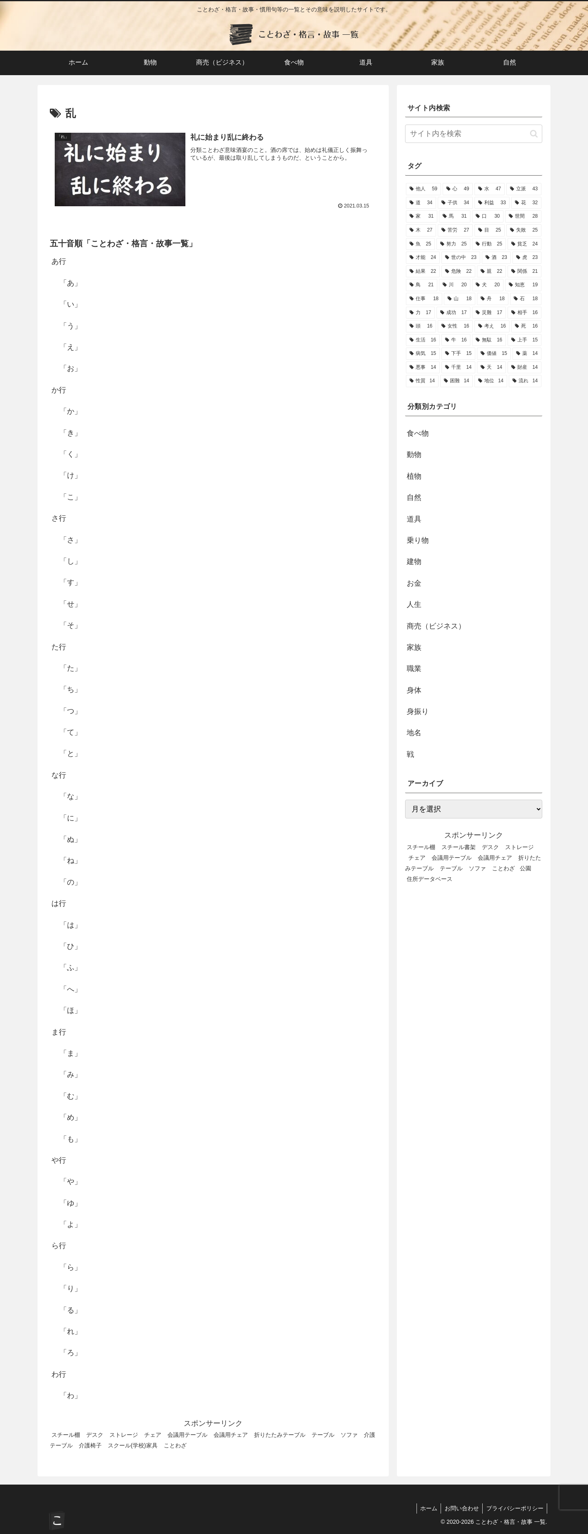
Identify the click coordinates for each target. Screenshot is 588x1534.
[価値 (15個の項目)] (494, 354)
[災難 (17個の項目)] (489, 313)
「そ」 (71, 625)
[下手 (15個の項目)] (458, 354)
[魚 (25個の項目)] (420, 244)
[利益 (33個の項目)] (492, 203)
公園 (525, 868)
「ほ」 (71, 1010)
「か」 (71, 411)
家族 (414, 647)
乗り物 (418, 540)
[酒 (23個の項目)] (496, 258)
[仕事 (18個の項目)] (424, 299)
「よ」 (71, 1224)
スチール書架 (458, 847)
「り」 (71, 1288)
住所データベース (429, 879)
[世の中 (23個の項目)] (460, 258)
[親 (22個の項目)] (491, 271)
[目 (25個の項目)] (489, 230)
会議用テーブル (187, 1434)
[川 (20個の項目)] (454, 285)
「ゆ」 (71, 1203)
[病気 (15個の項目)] (423, 354)
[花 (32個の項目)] (526, 203)
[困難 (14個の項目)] (456, 381)
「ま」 (71, 1053)
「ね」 (71, 861)
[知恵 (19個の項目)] (523, 285)
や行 (58, 1160)
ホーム (425, 1508)
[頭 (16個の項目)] (421, 326)
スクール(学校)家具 (133, 1445)
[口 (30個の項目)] (487, 216)
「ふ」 (71, 968)
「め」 (71, 1117)
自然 (414, 497)
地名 (414, 733)
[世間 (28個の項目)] (523, 216)
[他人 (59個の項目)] (423, 189)
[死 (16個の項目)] (526, 326)
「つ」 (71, 711)
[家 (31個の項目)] (421, 216)
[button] (534, 133)
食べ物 (418, 433)
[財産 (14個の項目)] (524, 367)
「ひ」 (71, 946)
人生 (414, 604)
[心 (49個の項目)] (458, 189)
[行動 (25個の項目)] (489, 244)
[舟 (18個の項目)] (492, 299)
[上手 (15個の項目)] (524, 340)
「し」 (71, 561)
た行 (58, 647)
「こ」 (71, 497)
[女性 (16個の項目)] (455, 326)
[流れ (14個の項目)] (525, 381)
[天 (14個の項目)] (491, 367)
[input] (473, 134)
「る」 (71, 1310)
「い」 (71, 304)
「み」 (71, 1074)
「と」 (71, 754)
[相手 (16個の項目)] (524, 313)
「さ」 (71, 540)
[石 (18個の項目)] (525, 299)
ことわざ (175, 1445)
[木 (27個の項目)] (421, 230)
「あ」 (71, 283)
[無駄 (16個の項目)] (489, 340)
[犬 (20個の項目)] (487, 285)
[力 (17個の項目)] (420, 313)
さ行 (58, 518)
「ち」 (71, 689)
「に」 (71, 818)
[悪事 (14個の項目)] (423, 367)
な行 (58, 775)
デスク (94, 1434)
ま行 (58, 1032)
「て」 (71, 732)
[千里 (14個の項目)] (458, 367)
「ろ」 (71, 1353)
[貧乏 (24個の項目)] (524, 244)
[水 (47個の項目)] (489, 189)
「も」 (71, 1139)
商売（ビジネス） (436, 626)
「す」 (71, 582)
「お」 (71, 369)
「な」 (71, 796)
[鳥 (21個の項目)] (421, 285)
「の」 (71, 882)
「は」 (71, 925)
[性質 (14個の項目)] (422, 381)
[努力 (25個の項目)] (453, 244)
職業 (414, 668)
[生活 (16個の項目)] (423, 340)
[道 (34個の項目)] (421, 203)
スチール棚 (65, 1434)
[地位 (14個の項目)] (490, 381)
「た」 (71, 668)
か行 (58, 390)
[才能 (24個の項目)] (423, 258)
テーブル (323, 1434)
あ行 (58, 262)
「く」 (71, 454)
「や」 (71, 1181)
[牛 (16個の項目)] (455, 340)
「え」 (71, 347)
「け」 (71, 476)
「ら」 (71, 1267)
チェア (152, 1434)
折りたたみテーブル (279, 1434)
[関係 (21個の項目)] (524, 271)
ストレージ (123, 1434)
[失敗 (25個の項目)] (523, 230)
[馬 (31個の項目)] (454, 216)
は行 (58, 903)
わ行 (58, 1374)
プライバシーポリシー (514, 1508)
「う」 (71, 326)
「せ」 (71, 604)
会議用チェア (231, 1434)
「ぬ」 (71, 839)
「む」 (71, 1096)
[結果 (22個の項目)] (423, 271)
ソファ (349, 1434)
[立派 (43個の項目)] (523, 189)
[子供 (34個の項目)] (455, 203)
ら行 (58, 1246)
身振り (418, 711)
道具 (414, 519)
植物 (414, 476)
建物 (414, 561)
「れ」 (71, 1331)
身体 (414, 690)
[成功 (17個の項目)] (453, 313)
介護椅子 (90, 1445)
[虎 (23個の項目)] (526, 258)
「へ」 (71, 989)
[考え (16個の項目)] (492, 326)
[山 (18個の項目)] (459, 299)
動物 (414, 454)
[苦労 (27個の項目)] (455, 230)
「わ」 (71, 1395)
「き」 (71, 433)
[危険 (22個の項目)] (458, 271)
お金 (414, 583)
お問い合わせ (460, 1508)
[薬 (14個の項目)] (526, 354)
